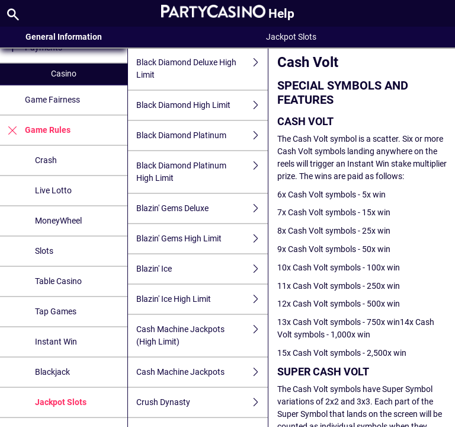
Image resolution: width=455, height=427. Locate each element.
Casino (63, 73)
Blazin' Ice (202, 268)
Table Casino (58, 281)
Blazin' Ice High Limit (202, 299)
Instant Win (56, 341)
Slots (44, 251)
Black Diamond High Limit (202, 105)
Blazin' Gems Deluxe (202, 208)
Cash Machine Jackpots (202, 372)
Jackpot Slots (60, 402)
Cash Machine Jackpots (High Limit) (202, 335)
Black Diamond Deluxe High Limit (202, 69)
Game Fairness (52, 99)
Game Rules (35, 130)
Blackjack (52, 372)
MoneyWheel (58, 220)
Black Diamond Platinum (202, 135)
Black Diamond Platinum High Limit (202, 172)
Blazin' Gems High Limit (202, 238)
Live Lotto (53, 190)
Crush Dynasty (202, 402)
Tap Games (55, 311)
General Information (63, 37)
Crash (46, 160)
